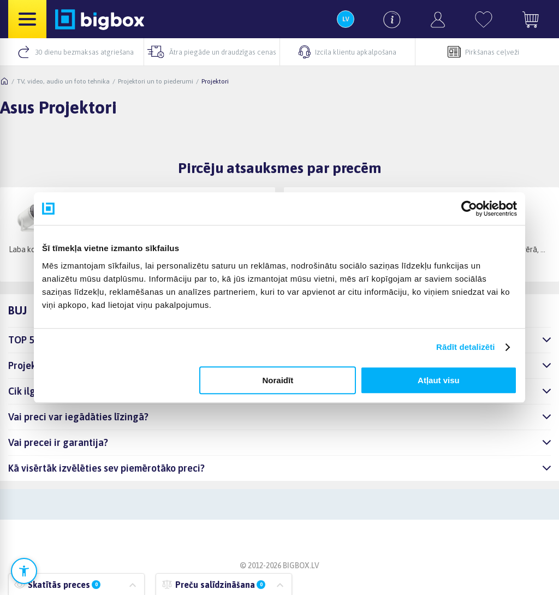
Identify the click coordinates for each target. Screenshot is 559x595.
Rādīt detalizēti (465, 347)
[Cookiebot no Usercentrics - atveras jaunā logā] (469, 208)
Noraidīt (278, 380)
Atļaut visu (439, 380)
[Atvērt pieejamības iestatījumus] (24, 571)
